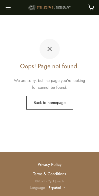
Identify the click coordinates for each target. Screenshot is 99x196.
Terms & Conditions (49, 174)
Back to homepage (50, 102)
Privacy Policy (50, 164)
